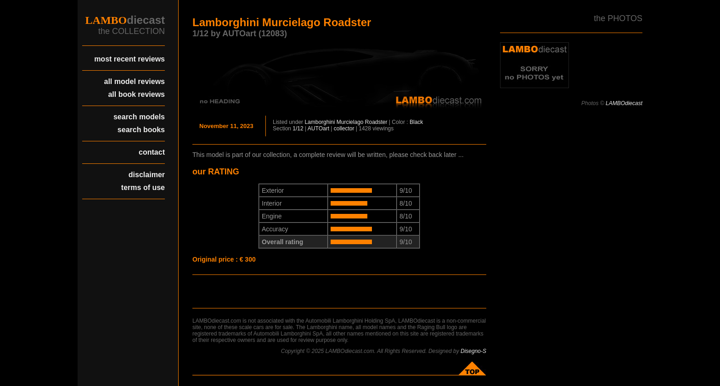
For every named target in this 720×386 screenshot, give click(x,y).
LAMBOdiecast (624, 103)
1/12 (297, 128)
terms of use (143, 187)
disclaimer (147, 175)
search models (139, 117)
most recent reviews (129, 59)
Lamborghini (319, 122)
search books (141, 130)
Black (416, 122)
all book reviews (136, 94)
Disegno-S (473, 351)
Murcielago (350, 122)
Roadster (376, 122)
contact (152, 152)
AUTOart (318, 128)
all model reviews (134, 81)
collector (344, 128)
